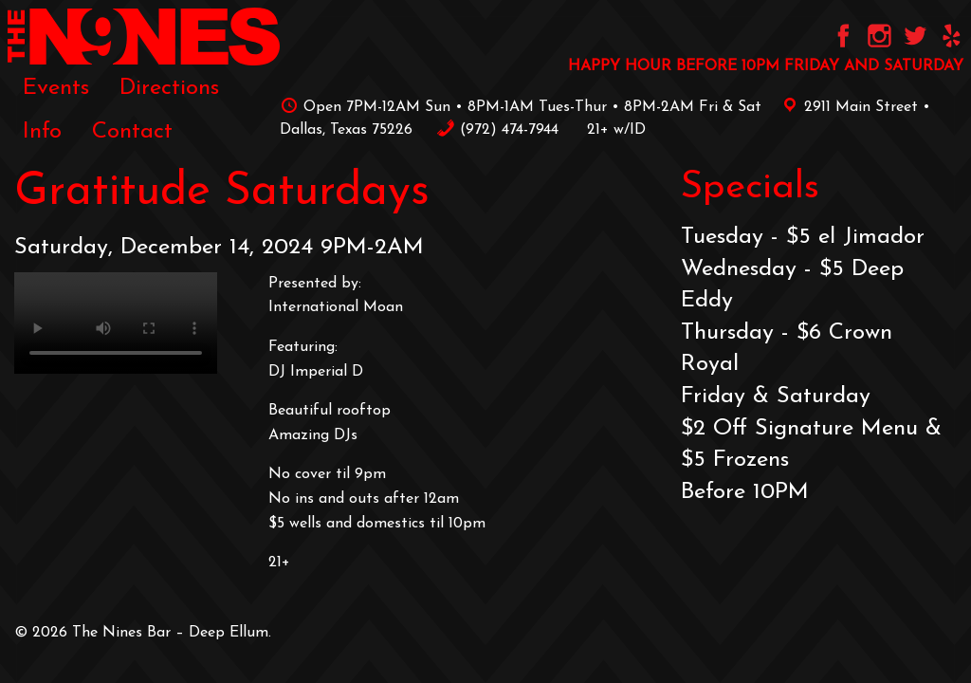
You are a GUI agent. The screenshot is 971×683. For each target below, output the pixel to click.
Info (42, 131)
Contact (132, 131)
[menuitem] (56, 87)
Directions (169, 88)
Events (56, 88)
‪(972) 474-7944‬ (497, 130)
